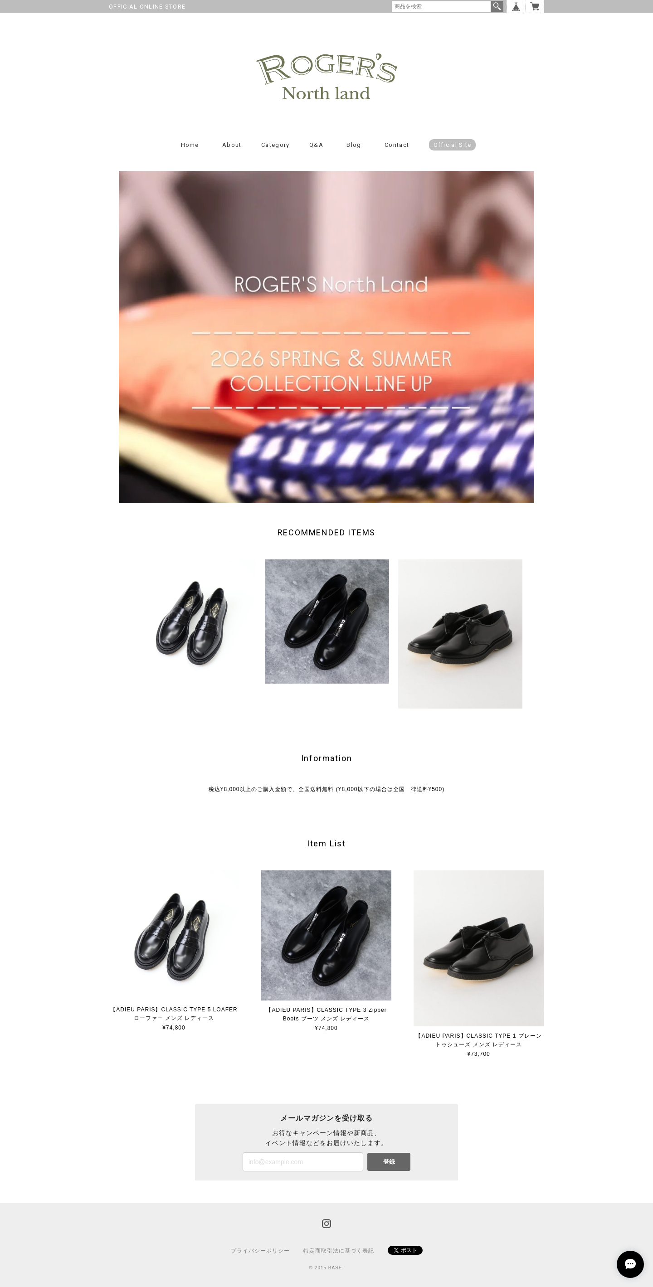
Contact (397, 144)
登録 (389, 1161)
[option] (194, 621)
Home (190, 144)
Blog (353, 144)
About (232, 144)
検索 (497, 6)
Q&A (316, 144)
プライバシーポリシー (260, 1251)
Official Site (453, 144)
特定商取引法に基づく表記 (338, 1251)
